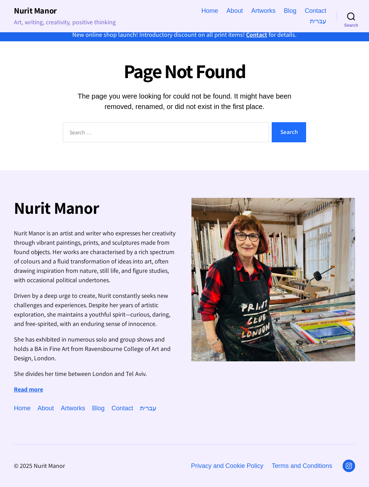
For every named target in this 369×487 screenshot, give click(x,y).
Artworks (263, 10)
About (235, 10)
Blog (290, 10)
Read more (28, 389)
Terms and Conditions (302, 465)
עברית (318, 21)
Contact (256, 35)
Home (210, 10)
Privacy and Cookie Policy (227, 465)
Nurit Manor (35, 10)
